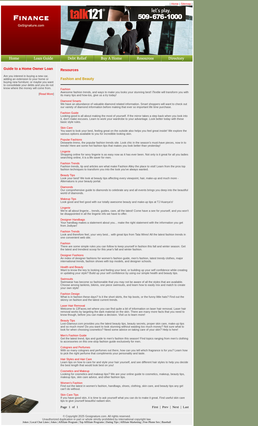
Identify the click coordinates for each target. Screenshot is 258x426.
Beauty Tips (67, 175)
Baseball (166, 422)
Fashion (65, 89)
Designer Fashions (72, 255)
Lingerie (65, 151)
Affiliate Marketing (130, 422)
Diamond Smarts (70, 100)
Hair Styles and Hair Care (76, 359)
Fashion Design (70, 293)
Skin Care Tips (69, 394)
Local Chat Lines (39, 422)
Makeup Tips (68, 198)
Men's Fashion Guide (73, 335)
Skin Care (66, 127)
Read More (46, 93)
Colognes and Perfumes (75, 347)
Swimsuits (66, 278)
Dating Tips (112, 422)
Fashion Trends (70, 163)
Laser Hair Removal (72, 305)
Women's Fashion (71, 382)
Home (174, 3)
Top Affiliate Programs (91, 422)
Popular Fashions (71, 139)
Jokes (26, 422)
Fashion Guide (69, 112)
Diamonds (66, 187)
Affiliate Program (67, 422)
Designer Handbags (72, 219)
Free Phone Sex (151, 422)
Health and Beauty (71, 267)
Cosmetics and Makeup (74, 370)
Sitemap (186, 3)
